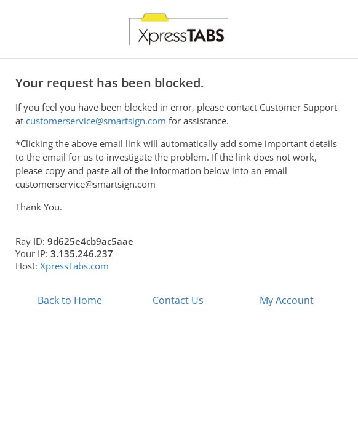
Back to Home (70, 300)
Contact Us (178, 300)
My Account (287, 300)
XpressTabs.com (74, 266)
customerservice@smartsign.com (96, 120)
